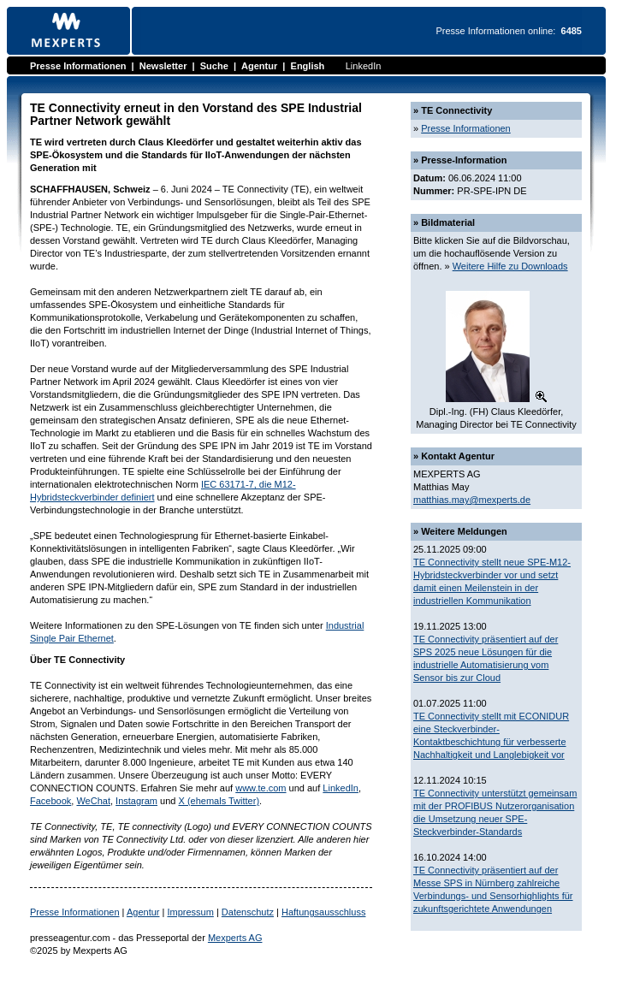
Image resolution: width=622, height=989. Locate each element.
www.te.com (260, 788)
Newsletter (163, 66)
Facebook (50, 801)
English (308, 66)
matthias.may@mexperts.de (471, 499)
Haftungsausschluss (323, 912)
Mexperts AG (235, 938)
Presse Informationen (78, 66)
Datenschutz (248, 912)
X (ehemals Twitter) (219, 801)
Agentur (259, 66)
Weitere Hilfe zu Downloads (510, 266)
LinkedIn (364, 66)
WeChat (93, 801)
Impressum (190, 912)
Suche (214, 66)
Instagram (136, 801)
